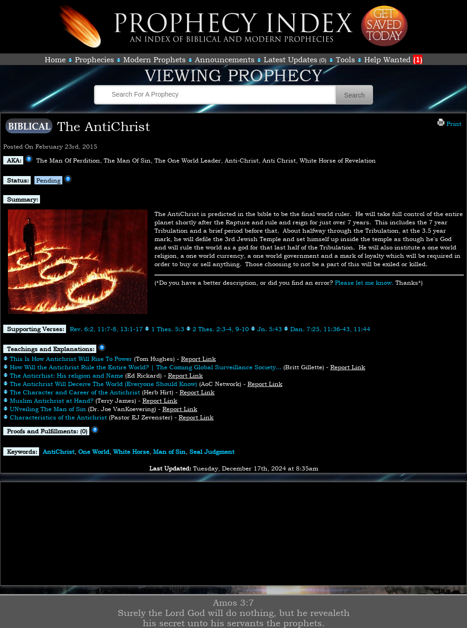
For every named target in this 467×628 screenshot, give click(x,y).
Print (449, 123)
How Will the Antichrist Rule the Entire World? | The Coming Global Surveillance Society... (145, 367)
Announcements (224, 59)
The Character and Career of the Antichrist (75, 392)
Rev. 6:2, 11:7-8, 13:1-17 (106, 329)
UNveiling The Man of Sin (48, 409)
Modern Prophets (154, 59)
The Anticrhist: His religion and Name (66, 375)
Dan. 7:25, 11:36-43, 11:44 (330, 329)
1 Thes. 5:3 (167, 329)
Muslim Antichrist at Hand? (51, 400)
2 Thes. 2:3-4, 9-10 (221, 329)
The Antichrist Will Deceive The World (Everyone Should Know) (103, 383)
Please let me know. (364, 282)
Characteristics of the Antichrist (58, 417)
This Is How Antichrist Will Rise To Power (71, 358)
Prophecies (94, 59)
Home (55, 59)
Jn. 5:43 (269, 329)
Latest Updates (290, 59)
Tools (345, 59)
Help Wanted (393, 59)
